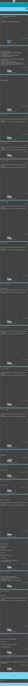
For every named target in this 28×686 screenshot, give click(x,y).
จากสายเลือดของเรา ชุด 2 (21, 12)
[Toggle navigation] (26, 8)
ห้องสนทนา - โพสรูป (11, 12)
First (13, 675)
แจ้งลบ (26, 19)
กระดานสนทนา (4, 12)
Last (15, 675)
